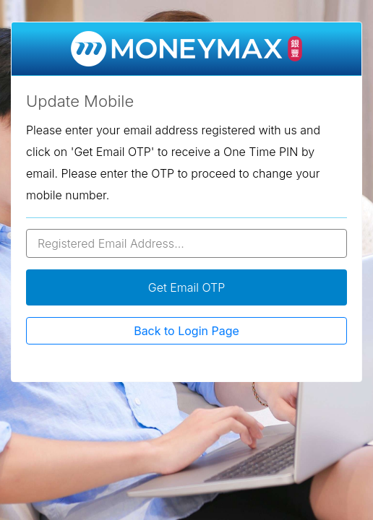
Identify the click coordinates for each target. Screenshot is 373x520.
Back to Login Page (186, 331)
